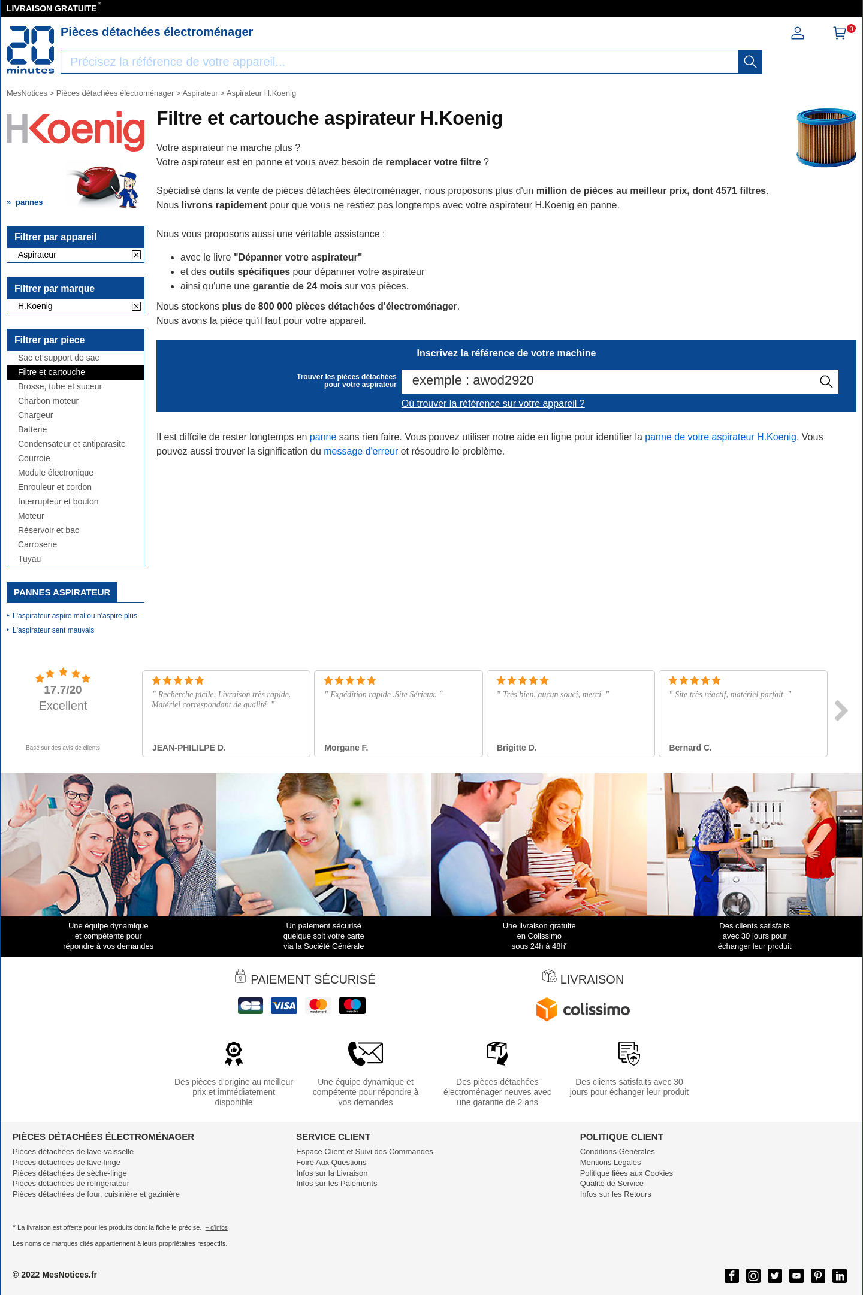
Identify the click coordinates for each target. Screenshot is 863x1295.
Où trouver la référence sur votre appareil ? (493, 403)
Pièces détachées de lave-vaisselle (73, 1151)
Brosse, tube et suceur (60, 386)
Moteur (31, 516)
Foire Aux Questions (331, 1162)
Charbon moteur (48, 401)
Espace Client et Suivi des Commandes (364, 1151)
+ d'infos (217, 1227)
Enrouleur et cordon (55, 487)
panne (323, 437)
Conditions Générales (617, 1151)
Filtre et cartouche (51, 372)
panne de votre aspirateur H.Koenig (720, 437)
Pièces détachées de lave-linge (66, 1162)
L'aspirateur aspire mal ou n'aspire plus (75, 616)
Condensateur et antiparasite (72, 444)
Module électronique (55, 472)
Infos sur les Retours (615, 1194)
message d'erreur (361, 451)
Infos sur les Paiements (336, 1183)
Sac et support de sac (58, 357)
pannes (29, 202)
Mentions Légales (610, 1162)
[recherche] (750, 62)
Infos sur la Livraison (331, 1173)
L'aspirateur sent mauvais (53, 630)
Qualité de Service (612, 1183)
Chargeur (35, 415)
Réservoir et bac (48, 530)
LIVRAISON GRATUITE (52, 8)
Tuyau (29, 559)
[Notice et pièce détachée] (31, 50)
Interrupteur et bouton (58, 501)
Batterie (32, 429)
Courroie (34, 458)
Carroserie (37, 544)
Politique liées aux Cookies (626, 1173)
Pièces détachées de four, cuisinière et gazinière (96, 1194)
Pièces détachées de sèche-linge (70, 1173)
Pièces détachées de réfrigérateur (71, 1183)
